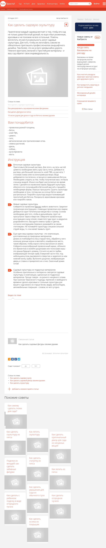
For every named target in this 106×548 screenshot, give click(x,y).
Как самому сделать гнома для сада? (59, 408)
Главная (2, 9)
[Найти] (89, 3)
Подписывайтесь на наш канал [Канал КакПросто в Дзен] (88, 26)
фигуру (38, 206)
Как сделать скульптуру (19, 383)
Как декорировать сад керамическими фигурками (28, 108)
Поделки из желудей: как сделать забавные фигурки (13, 466)
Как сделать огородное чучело (57, 498)
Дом (33, 4)
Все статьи (88, 109)
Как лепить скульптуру (34, 433)
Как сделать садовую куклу (20, 378)
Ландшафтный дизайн (26, 9)
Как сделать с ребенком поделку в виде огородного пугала (14, 501)
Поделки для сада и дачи (35, 407)
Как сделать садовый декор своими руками (27, 380)
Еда (20, 4)
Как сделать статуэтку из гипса (35, 461)
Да (26, 366)
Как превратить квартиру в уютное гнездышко (88, 86)
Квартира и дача (12, 9)
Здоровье (41, 4)
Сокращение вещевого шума (86, 102)
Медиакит (80, 19)
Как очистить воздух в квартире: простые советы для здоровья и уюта (88, 76)
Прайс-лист (88, 19)
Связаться (96, 19)
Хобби (62, 4)
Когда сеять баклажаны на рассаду (84, 50)
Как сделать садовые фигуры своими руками (38, 344)
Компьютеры (52, 4)
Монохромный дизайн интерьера (86, 94)
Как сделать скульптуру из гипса (13, 434)
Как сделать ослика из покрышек (35, 521)
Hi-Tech (27, 4)
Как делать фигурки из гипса (19, 112)
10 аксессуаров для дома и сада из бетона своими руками (31, 115)
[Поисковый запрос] (80, 3)
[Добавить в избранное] (66, 25)
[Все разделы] (104, 3)
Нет (36, 366)
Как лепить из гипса (58, 470)
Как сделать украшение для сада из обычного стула (37, 491)
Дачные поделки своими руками (15, 407)
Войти (96, 3)
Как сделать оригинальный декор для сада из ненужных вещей (59, 440)
